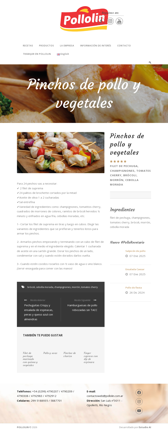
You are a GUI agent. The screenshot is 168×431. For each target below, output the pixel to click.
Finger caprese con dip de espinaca (91, 357)
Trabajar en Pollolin (37, 53)
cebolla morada (44, 287)
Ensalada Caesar (135, 269)
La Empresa (67, 45)
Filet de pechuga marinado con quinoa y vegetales (30, 359)
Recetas (28, 45)
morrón (76, 287)
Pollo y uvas (50, 353)
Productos (46, 45)
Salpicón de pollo (135, 251)
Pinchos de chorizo (69, 354)
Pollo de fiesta (133, 287)
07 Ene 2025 (137, 256)
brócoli (31, 287)
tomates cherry (89, 287)
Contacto (124, 45)
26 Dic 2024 (137, 292)
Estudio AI (145, 427)
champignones (62, 287)
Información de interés (95, 45)
